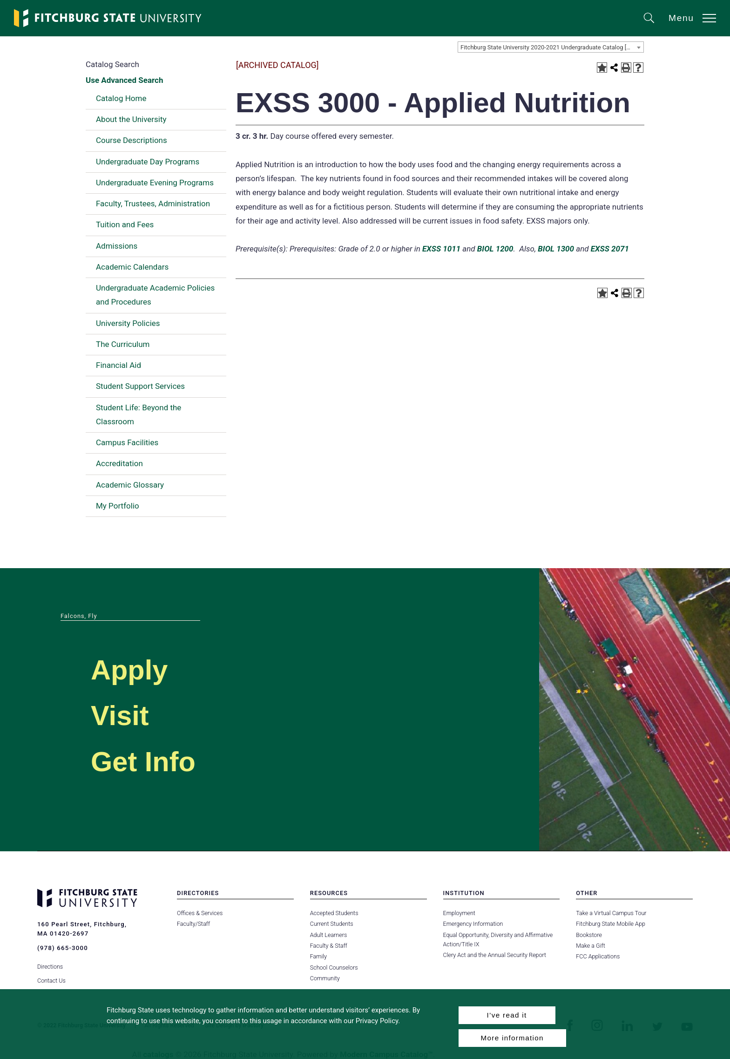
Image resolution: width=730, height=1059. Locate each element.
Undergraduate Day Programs (147, 161)
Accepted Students (334, 913)
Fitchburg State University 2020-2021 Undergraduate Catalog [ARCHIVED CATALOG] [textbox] (551, 47)
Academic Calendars (132, 267)
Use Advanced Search (124, 80)
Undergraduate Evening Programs (155, 182)
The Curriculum (123, 344)
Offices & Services (200, 913)
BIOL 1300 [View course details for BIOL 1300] (556, 248)
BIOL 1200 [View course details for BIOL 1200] (495, 248)
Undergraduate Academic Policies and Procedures (155, 294)
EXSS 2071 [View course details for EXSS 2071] (610, 248)
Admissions (116, 246)
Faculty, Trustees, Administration (153, 203)
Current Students (331, 923)
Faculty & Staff (328, 945)
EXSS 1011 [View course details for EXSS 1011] (441, 248)
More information (512, 1038)
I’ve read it (507, 1015)
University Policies (128, 323)
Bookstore (589, 934)
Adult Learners (328, 934)
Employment (459, 913)
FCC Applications (598, 956)
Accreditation (119, 463)
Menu (681, 18)
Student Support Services (140, 386)
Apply (133, 669)
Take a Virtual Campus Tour (611, 913)
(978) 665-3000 (62, 947)
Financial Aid (118, 365)
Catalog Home (121, 98)
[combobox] (551, 47)
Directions (50, 964)
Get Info (148, 761)
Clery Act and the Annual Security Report (494, 954)
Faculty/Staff (193, 923)
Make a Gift (590, 945)
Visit (123, 715)
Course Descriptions (131, 140)
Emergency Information (473, 923)
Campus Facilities (127, 442)
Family (318, 956)
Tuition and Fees (125, 224)
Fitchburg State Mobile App (610, 923)
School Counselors (334, 967)
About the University (131, 119)
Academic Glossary (130, 484)
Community (325, 978)
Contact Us (51, 978)
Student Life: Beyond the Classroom (138, 414)
